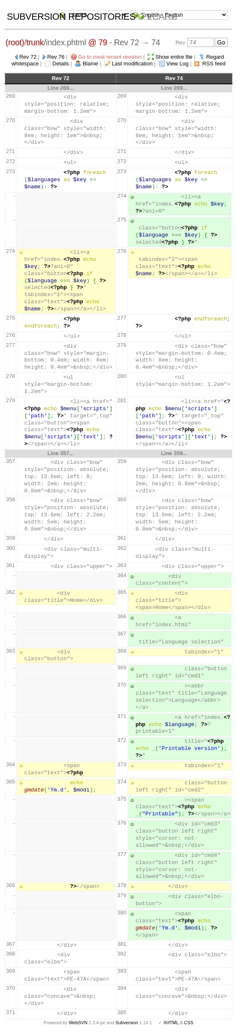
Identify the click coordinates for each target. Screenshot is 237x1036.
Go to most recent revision (110, 57)
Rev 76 (55, 57)
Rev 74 (174, 78)
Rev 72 (27, 57)
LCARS (162, 16)
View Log (177, 63)
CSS (188, 1022)
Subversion (127, 1022)
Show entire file (174, 57)
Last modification (132, 63)
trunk (35, 42)
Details (60, 63)
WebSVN (78, 1022)
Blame (90, 63)
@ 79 (97, 42)
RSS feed (214, 63)
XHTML (170, 1022)
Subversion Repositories (71, 16)
